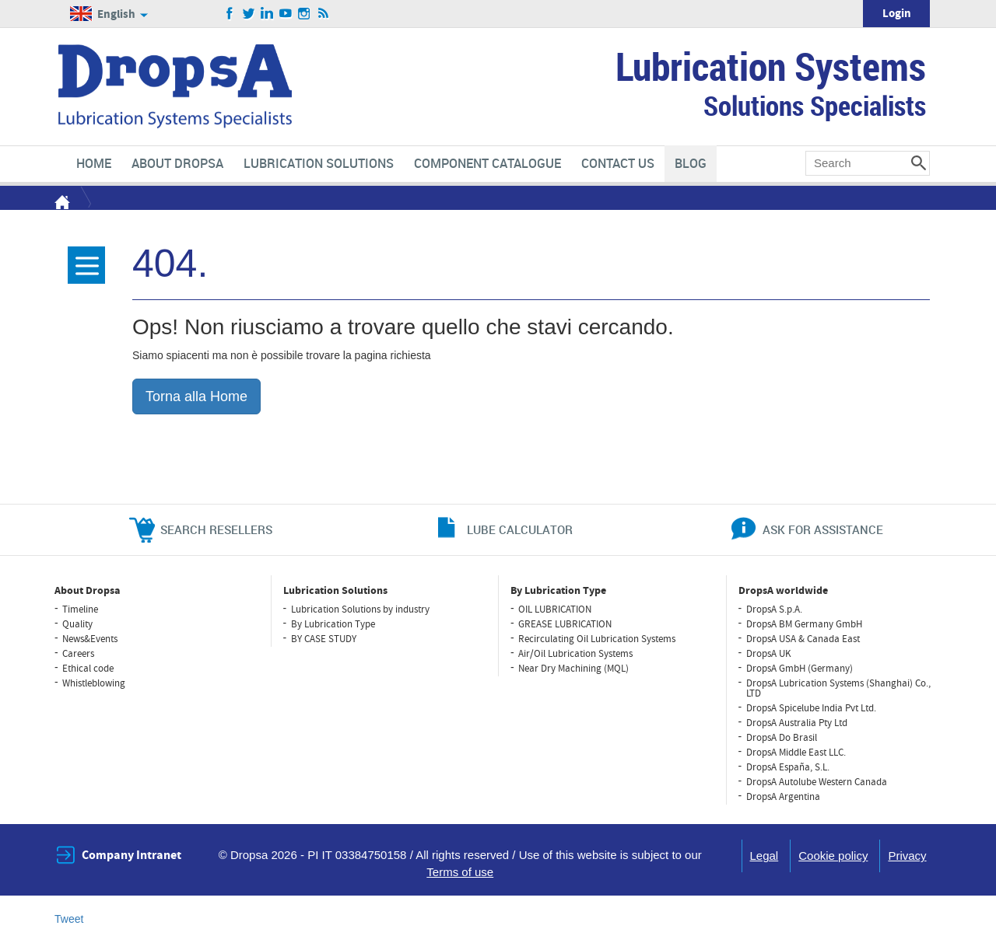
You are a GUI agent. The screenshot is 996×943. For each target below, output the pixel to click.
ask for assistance (823, 529)
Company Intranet (131, 855)
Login (896, 13)
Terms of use (459, 871)
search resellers (216, 529)
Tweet (68, 919)
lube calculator (520, 529)
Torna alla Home (196, 396)
